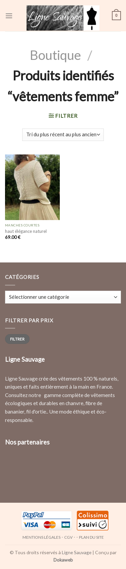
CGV (68, 537)
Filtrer (17, 339)
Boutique (55, 55)
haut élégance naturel (26, 231)
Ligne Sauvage (76, 552)
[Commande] (63, 135)
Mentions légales (41, 537)
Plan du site (91, 537)
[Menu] (9, 16)
